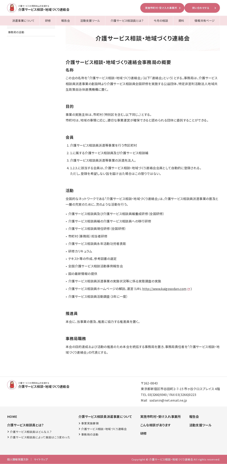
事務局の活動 (16, 32)
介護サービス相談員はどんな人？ (30, 431)
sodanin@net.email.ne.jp (169, 400)
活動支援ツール (90, 20)
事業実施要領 (89, 423)
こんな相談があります (155, 425)
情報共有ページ (205, 20)
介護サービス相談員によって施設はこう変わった (40, 437)
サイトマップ (41, 459)
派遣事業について (23, 20)
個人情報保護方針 (17, 459)
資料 (181, 20)
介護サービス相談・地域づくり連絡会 (104, 429)
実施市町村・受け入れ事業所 (161, 8)
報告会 (65, 20)
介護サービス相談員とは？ (126, 20)
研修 (48, 20)
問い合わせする (200, 8)
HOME (12, 416)
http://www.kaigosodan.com (164, 288)
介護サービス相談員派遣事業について (105, 416)
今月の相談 (161, 20)
